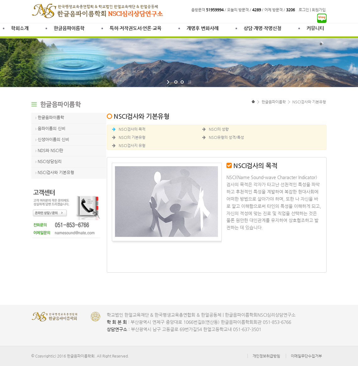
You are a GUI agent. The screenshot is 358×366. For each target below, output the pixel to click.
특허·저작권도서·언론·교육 (135, 28)
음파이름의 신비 (51, 128)
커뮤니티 (315, 28)
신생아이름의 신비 (53, 139)
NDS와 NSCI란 (50, 150)
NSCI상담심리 (50, 161)
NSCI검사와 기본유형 (56, 172)
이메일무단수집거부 (306, 356)
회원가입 (319, 10)
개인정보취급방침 (266, 356)
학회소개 (20, 28)
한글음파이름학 (69, 28)
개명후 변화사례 (203, 28)
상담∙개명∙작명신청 (262, 28)
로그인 (304, 10)
